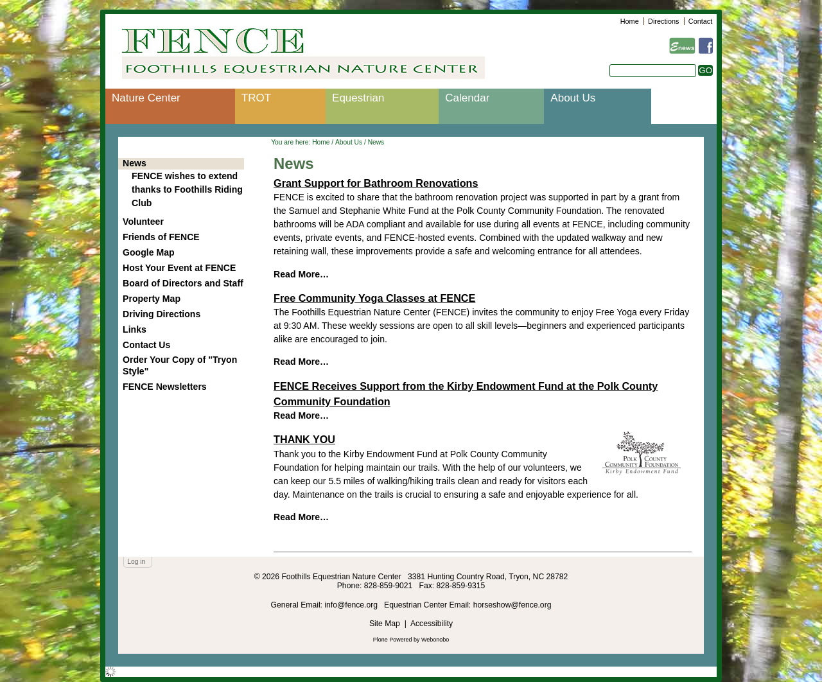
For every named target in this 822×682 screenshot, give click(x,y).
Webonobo (435, 639)
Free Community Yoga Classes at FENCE (374, 298)
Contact (700, 21)
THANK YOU (304, 439)
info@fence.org (352, 604)
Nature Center (146, 98)
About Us (572, 98)
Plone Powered (392, 639)
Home (629, 21)
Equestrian (358, 98)
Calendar (467, 98)
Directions (663, 21)
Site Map (384, 623)
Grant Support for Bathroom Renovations (376, 183)
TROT (256, 98)
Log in (136, 561)
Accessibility (431, 623)
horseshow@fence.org (512, 604)
